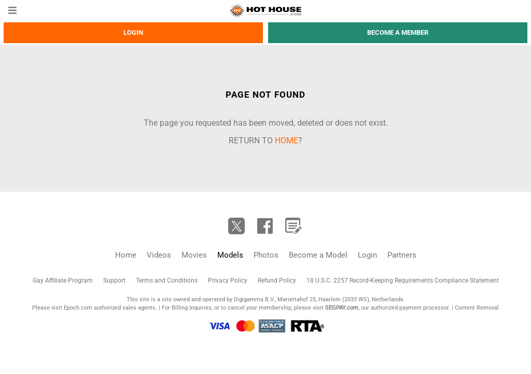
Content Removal (477, 307)
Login (133, 32)
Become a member (397, 32)
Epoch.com (78, 307)
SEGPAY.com (341, 307)
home (286, 140)
